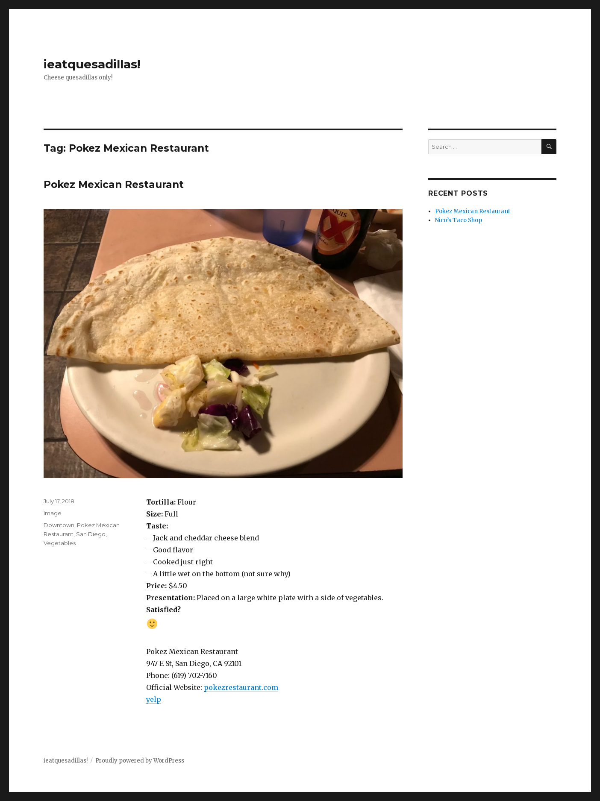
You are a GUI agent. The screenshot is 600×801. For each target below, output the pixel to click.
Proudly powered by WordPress (139, 760)
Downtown (59, 525)
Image (53, 513)
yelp (153, 699)
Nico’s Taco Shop (458, 220)
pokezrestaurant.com (241, 687)
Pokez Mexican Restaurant (114, 185)
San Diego (91, 534)
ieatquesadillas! (92, 64)
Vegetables (60, 543)
